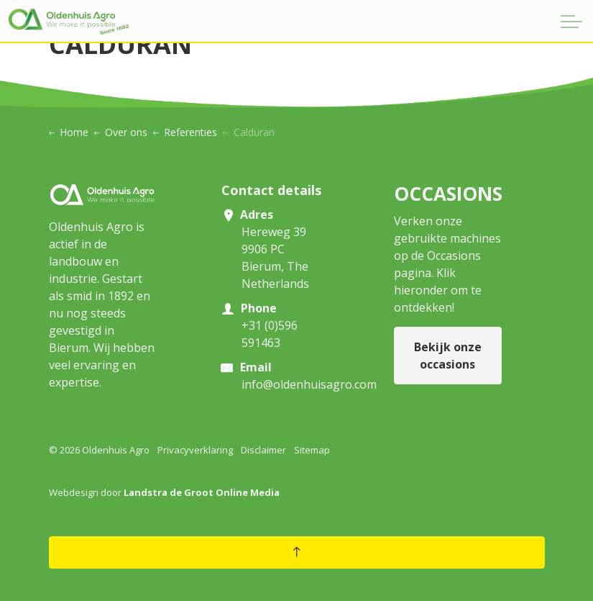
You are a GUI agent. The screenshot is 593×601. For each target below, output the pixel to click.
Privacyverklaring (195, 449)
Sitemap (312, 449)
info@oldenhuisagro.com (309, 384)
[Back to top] (297, 552)
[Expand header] (571, 21)
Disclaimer (263, 449)
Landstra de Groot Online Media (202, 492)
